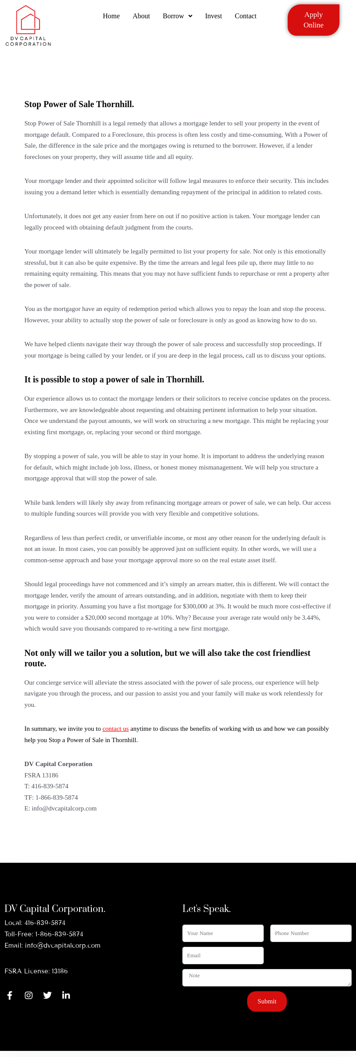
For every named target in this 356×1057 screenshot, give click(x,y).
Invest (213, 18)
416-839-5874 (44, 923)
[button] (177, 18)
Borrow (177, 18)
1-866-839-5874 (59, 934)
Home (110, 18)
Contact (246, 18)
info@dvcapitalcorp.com (63, 945)
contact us (115, 728)
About (141, 18)
